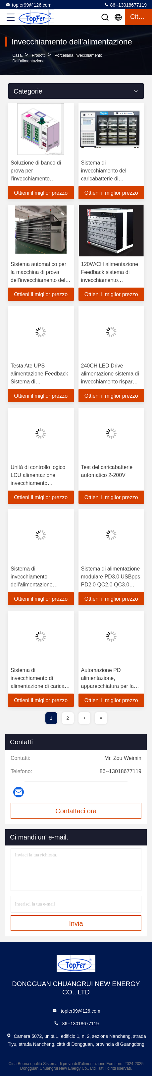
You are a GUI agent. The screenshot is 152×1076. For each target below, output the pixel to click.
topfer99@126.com (28, 5)
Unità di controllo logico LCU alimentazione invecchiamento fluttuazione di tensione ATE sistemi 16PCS (38, 483)
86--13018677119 (125, 5)
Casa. (17, 55)
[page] (84, 718)
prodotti (38, 55)
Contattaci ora (76, 811)
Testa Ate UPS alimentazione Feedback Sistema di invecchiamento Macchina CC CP (39, 381)
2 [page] (68, 718)
